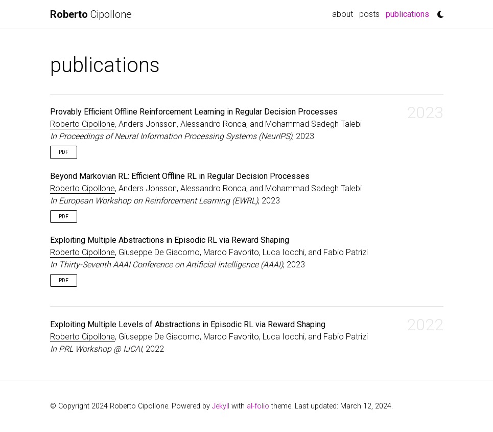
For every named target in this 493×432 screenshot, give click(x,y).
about (342, 14)
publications (409, 13)
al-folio (258, 406)
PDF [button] (63, 152)
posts (369, 14)
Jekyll (220, 406)
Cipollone (91, 14)
